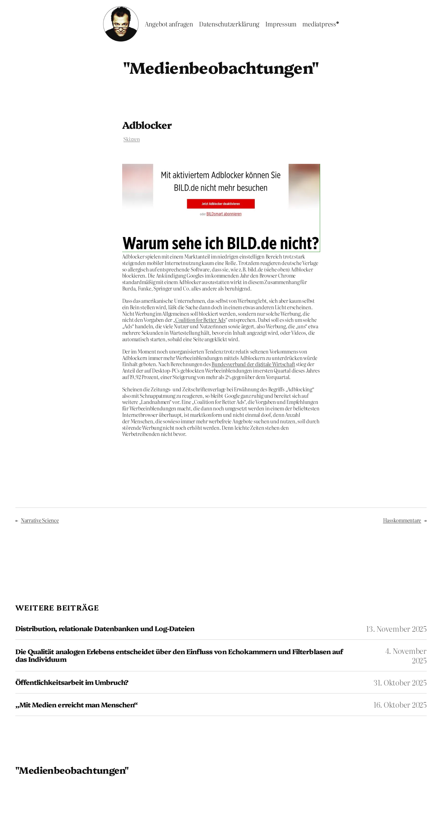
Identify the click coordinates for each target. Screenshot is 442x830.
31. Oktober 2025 (400, 682)
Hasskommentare (402, 520)
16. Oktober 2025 (400, 704)
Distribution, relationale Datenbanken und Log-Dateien (104, 628)
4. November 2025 (406, 655)
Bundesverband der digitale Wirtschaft (253, 364)
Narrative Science (40, 520)
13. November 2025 (396, 628)
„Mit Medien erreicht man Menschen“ (76, 705)
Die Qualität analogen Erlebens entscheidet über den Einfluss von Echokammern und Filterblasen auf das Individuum (179, 655)
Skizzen (131, 139)
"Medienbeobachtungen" (221, 67)
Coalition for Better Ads (200, 319)
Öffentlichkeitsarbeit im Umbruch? (71, 682)
